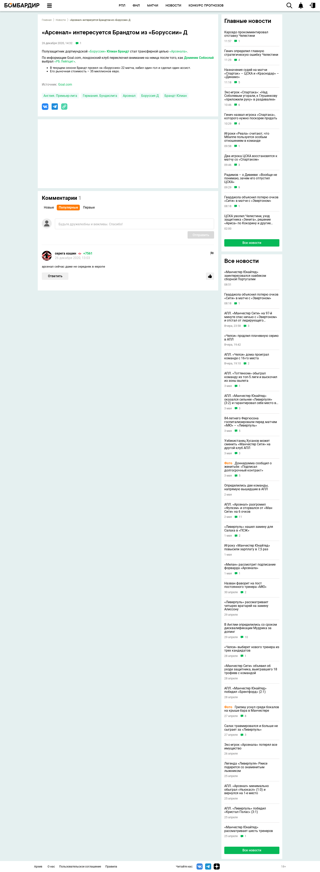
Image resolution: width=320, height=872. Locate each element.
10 (246, 637)
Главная (47, 20)
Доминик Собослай (199, 58)
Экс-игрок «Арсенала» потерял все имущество (250, 746)
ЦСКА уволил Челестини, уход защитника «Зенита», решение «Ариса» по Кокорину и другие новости (247, 219)
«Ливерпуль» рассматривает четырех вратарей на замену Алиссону (246, 605)
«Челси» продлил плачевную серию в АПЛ (251, 337)
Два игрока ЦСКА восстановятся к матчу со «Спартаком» (250, 157)
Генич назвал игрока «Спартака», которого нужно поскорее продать (250, 116)
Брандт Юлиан (175, 96)
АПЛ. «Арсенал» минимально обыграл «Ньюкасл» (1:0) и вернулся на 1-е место (246, 789)
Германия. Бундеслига (100, 96)
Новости (61, 20)
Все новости (251, 243)
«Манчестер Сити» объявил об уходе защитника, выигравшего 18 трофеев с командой (250, 669)
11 (240, 516)
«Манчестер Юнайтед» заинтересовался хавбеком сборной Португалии (245, 275)
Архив (38, 866)
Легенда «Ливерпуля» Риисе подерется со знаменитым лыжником (245, 767)
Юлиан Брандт (118, 51)
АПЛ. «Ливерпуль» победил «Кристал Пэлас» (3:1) (245, 810)
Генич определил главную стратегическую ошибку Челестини (251, 52)
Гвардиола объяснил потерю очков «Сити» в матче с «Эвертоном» (251, 199)
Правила (111, 866)
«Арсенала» (178, 51)
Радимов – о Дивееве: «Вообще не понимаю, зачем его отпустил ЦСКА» (250, 178)
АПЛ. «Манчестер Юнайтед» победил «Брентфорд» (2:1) (245, 690)
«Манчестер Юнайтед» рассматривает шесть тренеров (248, 829)
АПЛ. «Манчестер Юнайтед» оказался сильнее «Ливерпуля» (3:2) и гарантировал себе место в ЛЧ (250, 399)
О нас (51, 866)
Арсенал (129, 96)
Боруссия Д (150, 96)
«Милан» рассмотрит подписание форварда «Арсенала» (250, 566)
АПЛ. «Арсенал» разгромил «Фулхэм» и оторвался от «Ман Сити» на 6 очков (248, 508)
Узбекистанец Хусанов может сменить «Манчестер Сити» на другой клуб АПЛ (247, 444)
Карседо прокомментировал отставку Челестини (246, 34)
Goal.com (65, 84)
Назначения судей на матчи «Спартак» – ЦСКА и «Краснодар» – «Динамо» (251, 73)
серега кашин (65, 253)
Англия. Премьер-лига (60, 96)
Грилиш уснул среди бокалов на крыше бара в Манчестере (251, 708)
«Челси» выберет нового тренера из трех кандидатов (251, 648)
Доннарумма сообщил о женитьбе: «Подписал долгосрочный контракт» (248, 466)
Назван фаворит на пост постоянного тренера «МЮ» (245, 585)
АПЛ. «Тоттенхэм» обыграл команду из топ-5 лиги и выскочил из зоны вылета (250, 377)
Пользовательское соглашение (80, 866)
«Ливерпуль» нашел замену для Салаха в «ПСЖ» (248, 528)
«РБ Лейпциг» (64, 61)
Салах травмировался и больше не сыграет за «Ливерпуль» (251, 727)
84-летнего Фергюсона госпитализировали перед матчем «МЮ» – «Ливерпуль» (250, 421)
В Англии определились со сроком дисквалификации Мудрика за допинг (250, 628)
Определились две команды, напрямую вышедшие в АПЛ (246, 487)
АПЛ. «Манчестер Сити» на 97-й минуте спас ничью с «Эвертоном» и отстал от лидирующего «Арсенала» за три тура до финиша (251, 317)
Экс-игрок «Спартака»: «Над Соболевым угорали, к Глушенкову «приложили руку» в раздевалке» (250, 95)
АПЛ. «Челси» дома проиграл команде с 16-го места (246, 356)
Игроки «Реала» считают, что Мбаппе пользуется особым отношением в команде (246, 137)
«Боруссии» (97, 51)
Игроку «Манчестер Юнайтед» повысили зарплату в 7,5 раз (247, 547)
